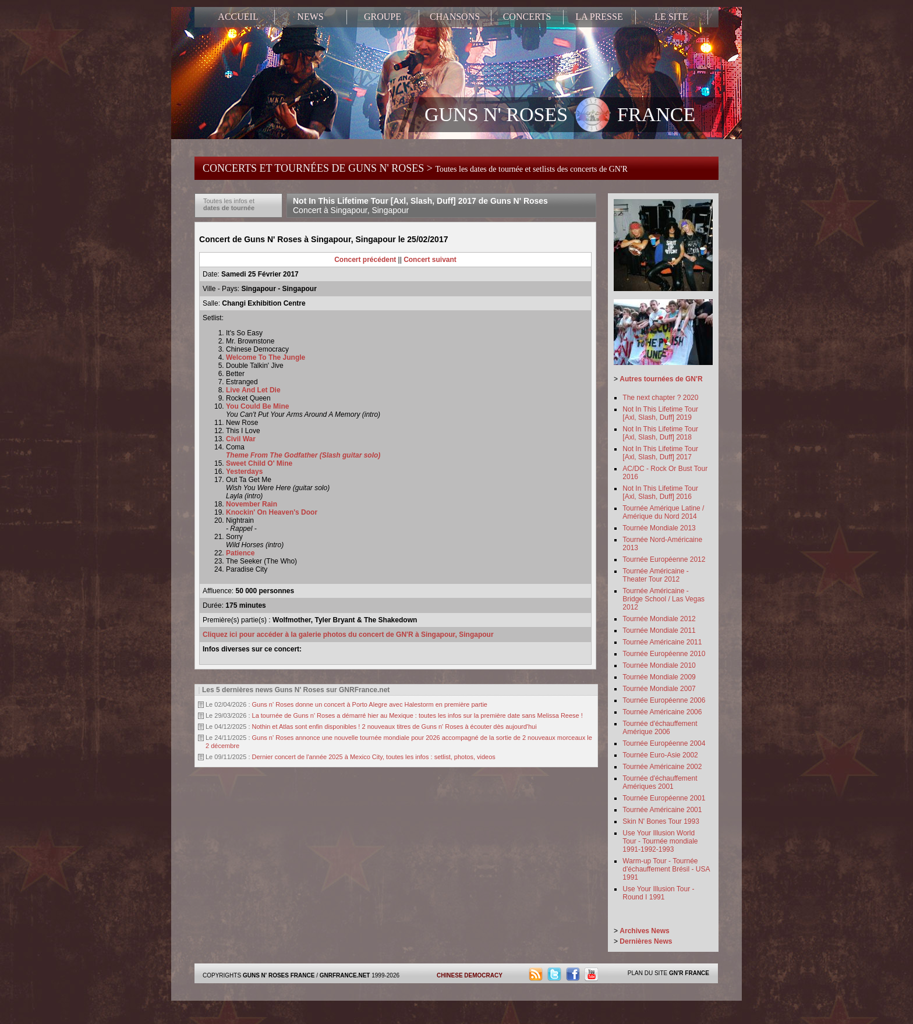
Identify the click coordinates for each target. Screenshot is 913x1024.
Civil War (241, 439)
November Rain (251, 504)
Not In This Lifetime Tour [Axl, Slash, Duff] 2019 (660, 413)
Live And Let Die (253, 390)
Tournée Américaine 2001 (662, 810)
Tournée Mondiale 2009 (658, 677)
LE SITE (671, 17)
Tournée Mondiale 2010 (658, 665)
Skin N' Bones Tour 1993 (660, 821)
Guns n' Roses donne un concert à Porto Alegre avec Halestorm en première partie (369, 704)
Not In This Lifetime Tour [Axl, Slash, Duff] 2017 (660, 453)
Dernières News (646, 941)
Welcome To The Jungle (265, 357)
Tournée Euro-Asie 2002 (660, 755)
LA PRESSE (598, 17)
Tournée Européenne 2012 (663, 559)
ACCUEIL (238, 17)
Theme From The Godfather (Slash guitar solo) (303, 455)
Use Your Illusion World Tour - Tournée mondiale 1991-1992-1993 (660, 841)
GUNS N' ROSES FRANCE (559, 115)
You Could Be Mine (257, 406)
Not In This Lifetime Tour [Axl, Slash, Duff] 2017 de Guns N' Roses (420, 205)
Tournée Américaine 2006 (662, 712)
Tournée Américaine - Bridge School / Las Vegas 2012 (663, 599)
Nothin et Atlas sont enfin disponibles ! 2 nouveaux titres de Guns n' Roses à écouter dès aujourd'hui (394, 726)
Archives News (644, 931)
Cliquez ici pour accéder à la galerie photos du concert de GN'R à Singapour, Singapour (348, 634)
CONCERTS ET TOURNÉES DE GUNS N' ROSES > (415, 168)
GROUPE (382, 17)
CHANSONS (455, 17)
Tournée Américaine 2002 (662, 767)
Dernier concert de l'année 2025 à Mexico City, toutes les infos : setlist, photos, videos (374, 756)
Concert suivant (430, 260)
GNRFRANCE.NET (345, 975)
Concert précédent (365, 260)
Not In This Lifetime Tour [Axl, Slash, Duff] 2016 (660, 492)
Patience (240, 553)
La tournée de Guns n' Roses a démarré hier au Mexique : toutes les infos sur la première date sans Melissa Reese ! (417, 715)
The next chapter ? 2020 (660, 398)
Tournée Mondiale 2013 (658, 528)
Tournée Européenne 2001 (663, 798)
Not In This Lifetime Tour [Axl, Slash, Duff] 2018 (660, 433)
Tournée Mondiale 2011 (658, 630)
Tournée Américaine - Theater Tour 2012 (655, 575)
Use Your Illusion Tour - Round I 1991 (658, 893)
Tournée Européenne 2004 (663, 743)
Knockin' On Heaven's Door (271, 512)
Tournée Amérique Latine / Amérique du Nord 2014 (663, 512)
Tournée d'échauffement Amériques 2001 (659, 782)
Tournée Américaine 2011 (662, 642)
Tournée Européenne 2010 (663, 654)
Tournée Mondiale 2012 (658, 619)
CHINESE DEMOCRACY (469, 975)
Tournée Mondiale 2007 (658, 689)
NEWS (310, 17)
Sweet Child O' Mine (259, 463)
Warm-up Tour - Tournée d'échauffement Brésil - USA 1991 (665, 869)
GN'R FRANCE (689, 973)
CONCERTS (527, 17)
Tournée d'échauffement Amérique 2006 (659, 728)
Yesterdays (244, 471)
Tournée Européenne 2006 (663, 700)
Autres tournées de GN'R (661, 379)
